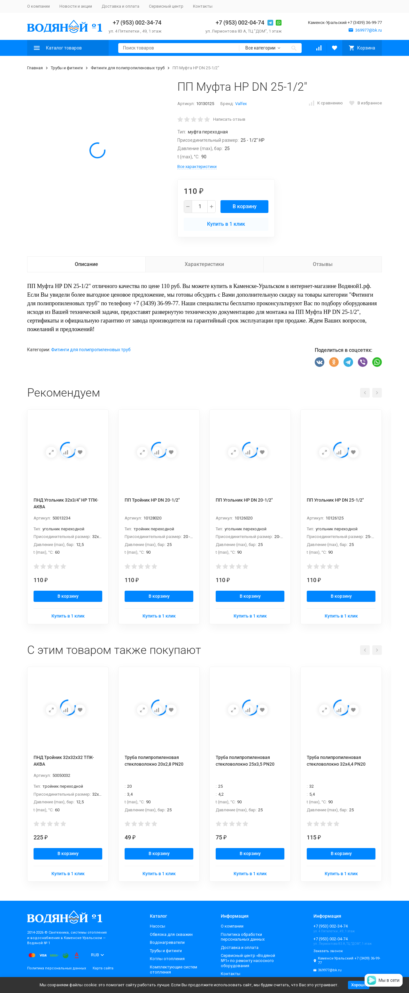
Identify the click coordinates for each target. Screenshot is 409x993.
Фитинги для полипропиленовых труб (128, 67)
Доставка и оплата (120, 6)
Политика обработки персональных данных (243, 937)
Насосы (157, 926)
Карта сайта (103, 968)
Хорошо (358, 984)
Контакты (202, 6)
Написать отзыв (229, 119)
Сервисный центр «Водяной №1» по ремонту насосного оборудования (248, 960)
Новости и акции (75, 6)
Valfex (241, 103)
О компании (38, 6)
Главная (35, 67)
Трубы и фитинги (67, 67)
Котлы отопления (167, 958)
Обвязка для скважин (171, 934)
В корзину (245, 206)
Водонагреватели (167, 942)
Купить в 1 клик (226, 224)
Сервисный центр (166, 6)
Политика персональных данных (56, 968)
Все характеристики (197, 166)
